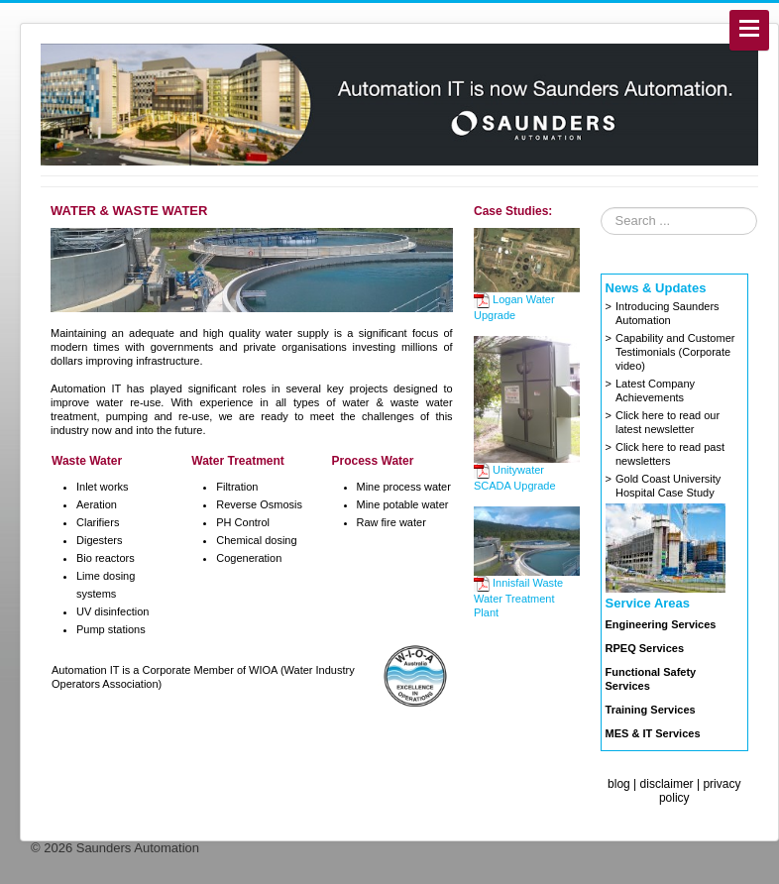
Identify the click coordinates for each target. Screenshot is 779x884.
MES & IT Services (653, 733)
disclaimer (667, 784)
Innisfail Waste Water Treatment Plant (518, 597)
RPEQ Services (645, 648)
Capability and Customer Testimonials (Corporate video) (674, 352)
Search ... (601, 207)
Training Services (651, 710)
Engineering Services (661, 624)
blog (619, 784)
